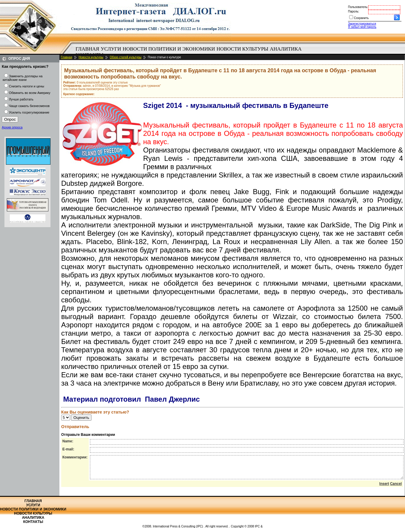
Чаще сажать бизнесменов (29, 106)
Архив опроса (12, 127)
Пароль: (353, 11)
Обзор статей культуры (126, 57)
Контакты (33, 522)
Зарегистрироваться (362, 23)
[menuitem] (87, 49)
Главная (87, 49)
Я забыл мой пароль (362, 27)
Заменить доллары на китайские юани (22, 77)
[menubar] (190, 52)
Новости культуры (242, 49)
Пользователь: (358, 7)
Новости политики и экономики (169, 49)
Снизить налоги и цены (26, 86)
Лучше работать (21, 99)
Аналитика (286, 49)
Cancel (396, 488)
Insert (384, 488)
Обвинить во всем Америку (29, 93)
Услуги (111, 49)
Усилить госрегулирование (29, 112)
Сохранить (361, 18)
